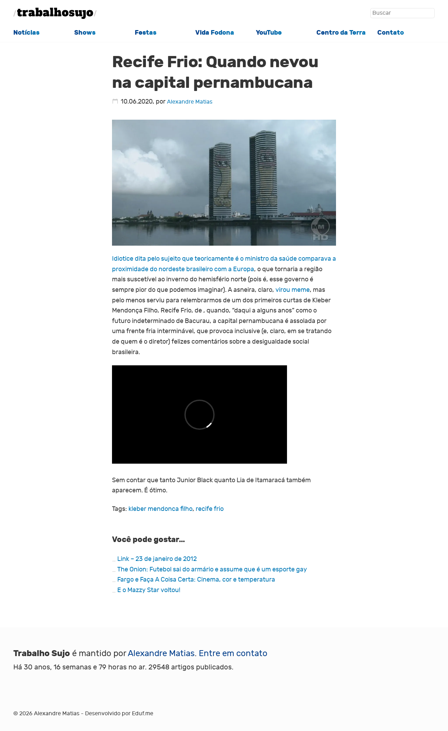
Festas (145, 32)
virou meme (292, 290)
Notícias (26, 32)
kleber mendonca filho (160, 509)
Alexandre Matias (189, 101)
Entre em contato (233, 653)
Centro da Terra (341, 32)
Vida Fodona (214, 32)
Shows (85, 32)
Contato (390, 32)
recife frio (210, 509)
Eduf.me (142, 713)
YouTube (269, 32)
